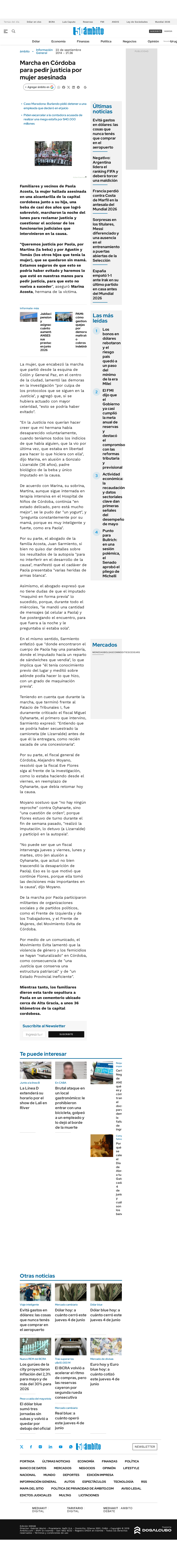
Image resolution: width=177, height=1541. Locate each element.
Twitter (22, 1446)
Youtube (61, 1446)
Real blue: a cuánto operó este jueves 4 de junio (69, 1420)
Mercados (62, 1468)
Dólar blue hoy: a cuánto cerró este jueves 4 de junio (106, 1315)
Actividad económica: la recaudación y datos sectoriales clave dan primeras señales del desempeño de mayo (114, 499)
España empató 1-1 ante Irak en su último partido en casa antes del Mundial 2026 (105, 284)
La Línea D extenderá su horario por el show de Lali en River (33, 1098)
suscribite (155, 31)
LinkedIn (50, 1446)
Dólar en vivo (34, 22)
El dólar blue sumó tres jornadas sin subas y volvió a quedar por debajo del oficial (35, 1416)
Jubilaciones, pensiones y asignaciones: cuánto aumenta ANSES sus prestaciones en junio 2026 (50, 332)
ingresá (168, 31)
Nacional (28, 1475)
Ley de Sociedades (137, 22)
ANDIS (115, 22)
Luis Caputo (68, 22)
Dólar (36, 41)
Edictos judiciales (35, 1495)
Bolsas (108, 652)
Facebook (31, 1446)
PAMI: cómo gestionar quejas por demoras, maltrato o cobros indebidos (83, 330)
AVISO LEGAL (131, 1488)
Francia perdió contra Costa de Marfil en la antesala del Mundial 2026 (106, 200)
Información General (44, 51)
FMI (102, 22)
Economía (58, 41)
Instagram (40, 1446)
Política (106, 41)
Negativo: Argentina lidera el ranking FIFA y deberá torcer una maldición (105, 169)
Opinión (153, 41)
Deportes (71, 1475)
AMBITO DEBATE (117, 1509)
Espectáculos (94, 1482)
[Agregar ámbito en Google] (39, 87)
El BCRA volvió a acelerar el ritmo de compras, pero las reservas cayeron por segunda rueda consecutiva (70, 1382)
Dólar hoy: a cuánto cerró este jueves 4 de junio (71, 1315)
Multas (65, 1495)
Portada (27, 1461)
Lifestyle (131, 1468)
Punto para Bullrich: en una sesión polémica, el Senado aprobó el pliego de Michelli (111, 553)
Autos (69, 1482)
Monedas (98, 652)
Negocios (129, 41)
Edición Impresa (100, 1475)
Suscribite (66, 1034)
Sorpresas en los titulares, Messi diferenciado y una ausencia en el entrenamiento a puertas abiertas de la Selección (106, 240)
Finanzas (83, 41)
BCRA (52, 22)
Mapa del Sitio (32, 1488)
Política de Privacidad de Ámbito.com (82, 1488)
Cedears (134, 652)
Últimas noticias (56, 1461)
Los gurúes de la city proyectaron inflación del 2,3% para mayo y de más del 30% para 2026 (35, 1376)
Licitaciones (89, 1495)
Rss (144, 1482)
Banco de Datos (33, 1468)
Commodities (121, 652)
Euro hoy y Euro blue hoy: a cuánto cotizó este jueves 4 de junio (105, 1374)
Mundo (49, 1475)
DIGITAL (40, 1509)
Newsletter (168, 41)
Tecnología (124, 1482)
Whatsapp (71, 1446)
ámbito (25, 51)
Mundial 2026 (162, 22)
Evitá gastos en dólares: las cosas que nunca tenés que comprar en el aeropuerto (105, 134)
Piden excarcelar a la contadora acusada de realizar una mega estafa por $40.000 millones (53, 119)
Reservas (88, 22)
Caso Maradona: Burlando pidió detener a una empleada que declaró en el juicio (55, 106)
